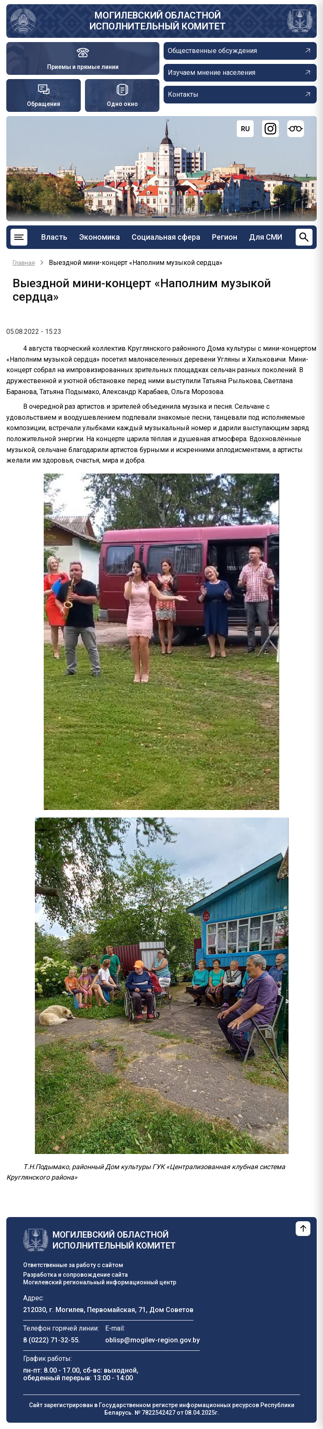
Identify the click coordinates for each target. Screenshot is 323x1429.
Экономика (99, 237)
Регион (224, 237)
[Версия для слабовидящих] (295, 128)
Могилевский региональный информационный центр (99, 1282)
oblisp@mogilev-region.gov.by (152, 1340)
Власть (54, 237)
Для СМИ (265, 237)
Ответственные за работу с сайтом (73, 1265)
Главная (24, 262)
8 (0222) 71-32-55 (50, 1340)
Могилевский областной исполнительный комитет (158, 21)
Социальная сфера (166, 237)
